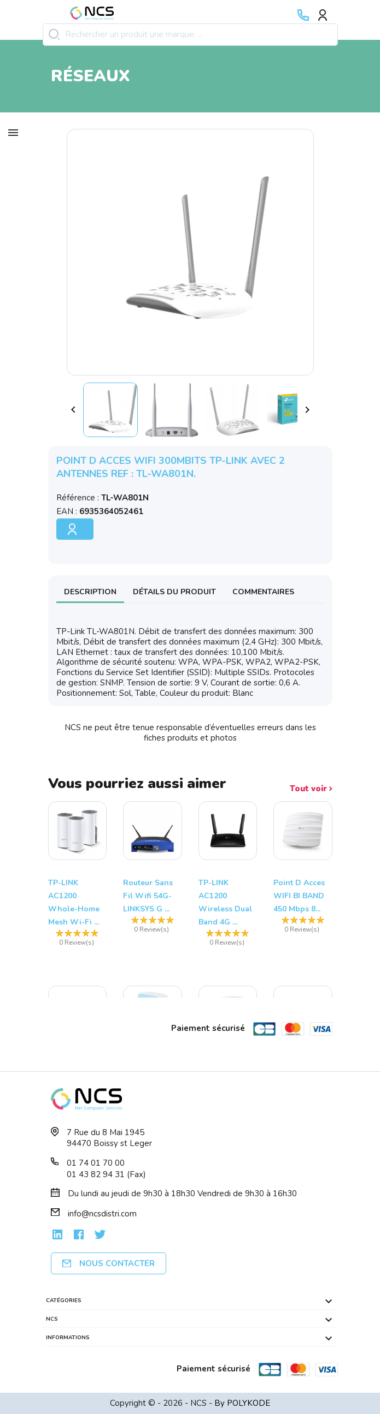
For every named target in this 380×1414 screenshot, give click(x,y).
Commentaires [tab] (263, 592)
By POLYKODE (242, 1403)
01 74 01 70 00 (96, 1163)
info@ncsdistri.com (102, 1213)
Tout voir (311, 788)
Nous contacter (108, 1263)
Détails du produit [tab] (174, 592)
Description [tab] (90, 592)
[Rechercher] (190, 34)
